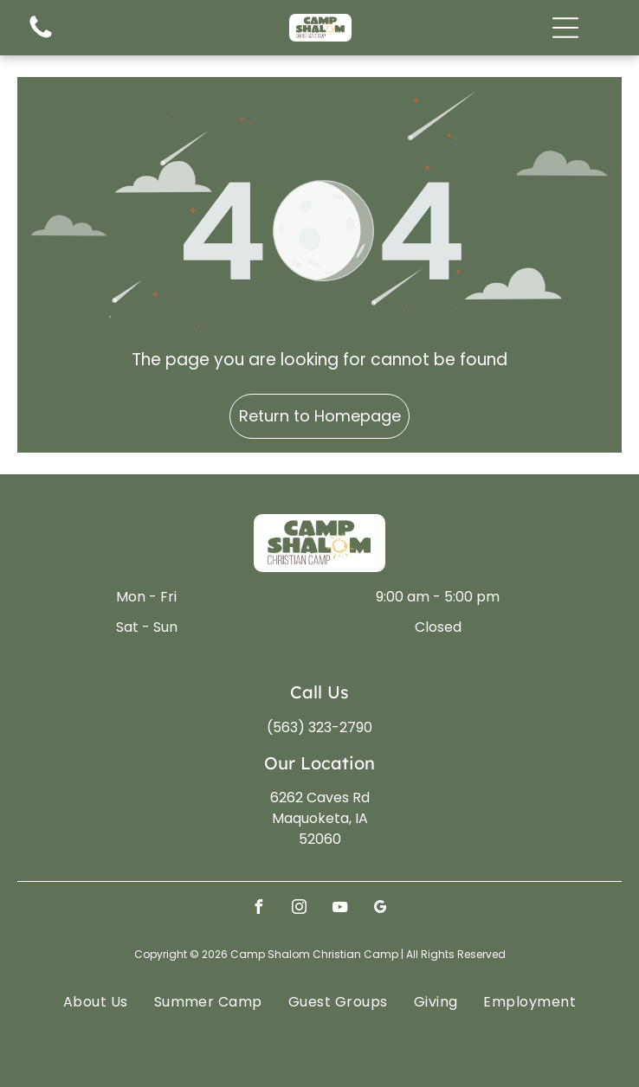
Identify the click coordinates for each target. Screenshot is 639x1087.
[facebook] (259, 909)
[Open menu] (565, 28)
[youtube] (340, 909)
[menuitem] (95, 1002)
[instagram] (299, 909)
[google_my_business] (381, 909)
